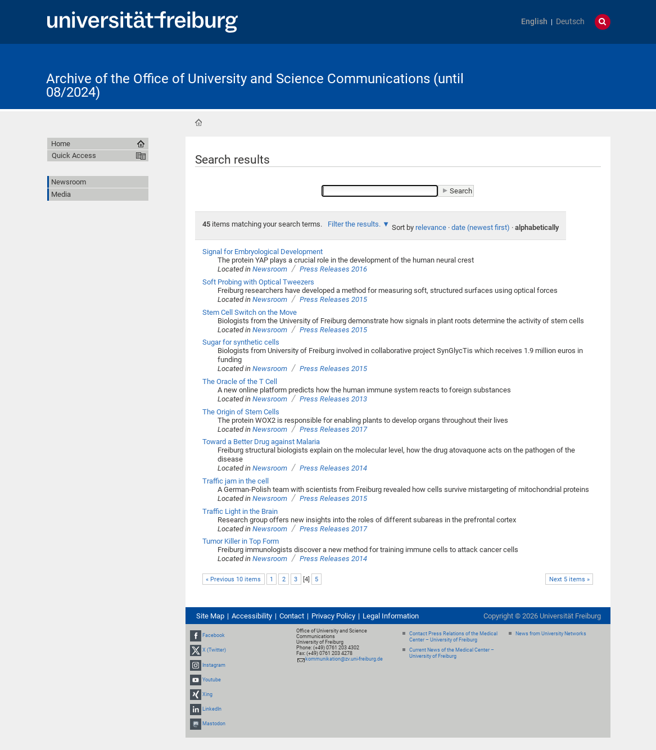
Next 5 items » (569, 579)
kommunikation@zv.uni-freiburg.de (344, 659)
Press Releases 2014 (333, 468)
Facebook (213, 635)
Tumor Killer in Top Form (240, 541)
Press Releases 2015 (333, 299)
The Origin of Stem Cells (240, 412)
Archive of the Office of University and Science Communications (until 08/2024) (255, 85)
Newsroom (269, 269)
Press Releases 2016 (333, 269)
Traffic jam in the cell (235, 481)
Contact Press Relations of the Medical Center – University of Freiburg (453, 637)
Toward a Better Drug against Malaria (261, 441)
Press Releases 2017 (333, 429)
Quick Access (74, 155)
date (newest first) (480, 227)
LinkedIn (211, 709)
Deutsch (570, 21)
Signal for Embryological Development (262, 251)
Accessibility (252, 616)
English (534, 21)
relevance (430, 227)
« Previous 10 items (233, 579)
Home (198, 122)
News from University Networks (550, 633)
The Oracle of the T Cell (239, 381)
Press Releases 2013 (333, 399)
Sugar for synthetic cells (240, 342)
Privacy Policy (333, 616)
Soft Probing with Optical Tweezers (258, 282)
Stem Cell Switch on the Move (249, 312)
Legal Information (391, 616)
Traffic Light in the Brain (240, 511)
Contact (291, 616)
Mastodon (213, 723)
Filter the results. (355, 224)
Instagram (213, 665)
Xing (207, 694)
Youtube (211, 680)
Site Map (210, 616)
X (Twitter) (214, 650)
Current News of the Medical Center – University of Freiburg (451, 653)
